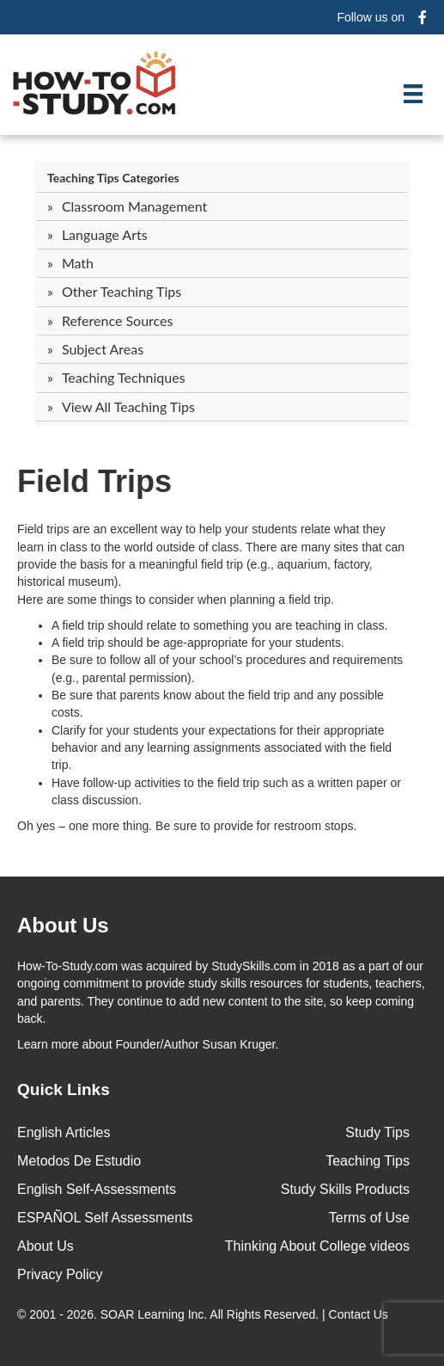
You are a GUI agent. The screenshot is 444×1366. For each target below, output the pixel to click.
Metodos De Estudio (79, 1161)
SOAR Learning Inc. (154, 1314)
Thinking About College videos (317, 1246)
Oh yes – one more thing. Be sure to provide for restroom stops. (186, 826)
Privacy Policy (60, 1274)
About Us (45, 1246)
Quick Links (63, 1089)
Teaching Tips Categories (113, 177)
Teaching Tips (367, 1161)
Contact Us (360, 1314)
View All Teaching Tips (128, 406)
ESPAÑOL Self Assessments (105, 1217)
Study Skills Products (345, 1189)
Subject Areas (102, 349)
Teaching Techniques (124, 377)
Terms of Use (369, 1217)
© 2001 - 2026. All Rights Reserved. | (204, 1314)
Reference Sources (117, 320)
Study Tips (377, 1132)
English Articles (64, 1132)
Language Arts (105, 234)
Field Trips (94, 481)
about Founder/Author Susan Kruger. (147, 1044)
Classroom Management (134, 206)
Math (78, 263)
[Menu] (413, 94)
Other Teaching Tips (121, 291)
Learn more (48, 1044)
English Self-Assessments (96, 1189)
